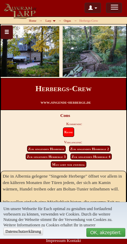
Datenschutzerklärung (23, 231)
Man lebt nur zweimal (68, 164)
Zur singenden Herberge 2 (89, 149)
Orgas (67, 20)
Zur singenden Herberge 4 (90, 157)
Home (33, 20)
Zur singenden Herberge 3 (46, 157)
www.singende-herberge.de (66, 102)
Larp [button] (50, 20)
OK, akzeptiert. (106, 232)
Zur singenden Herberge (46, 149)
